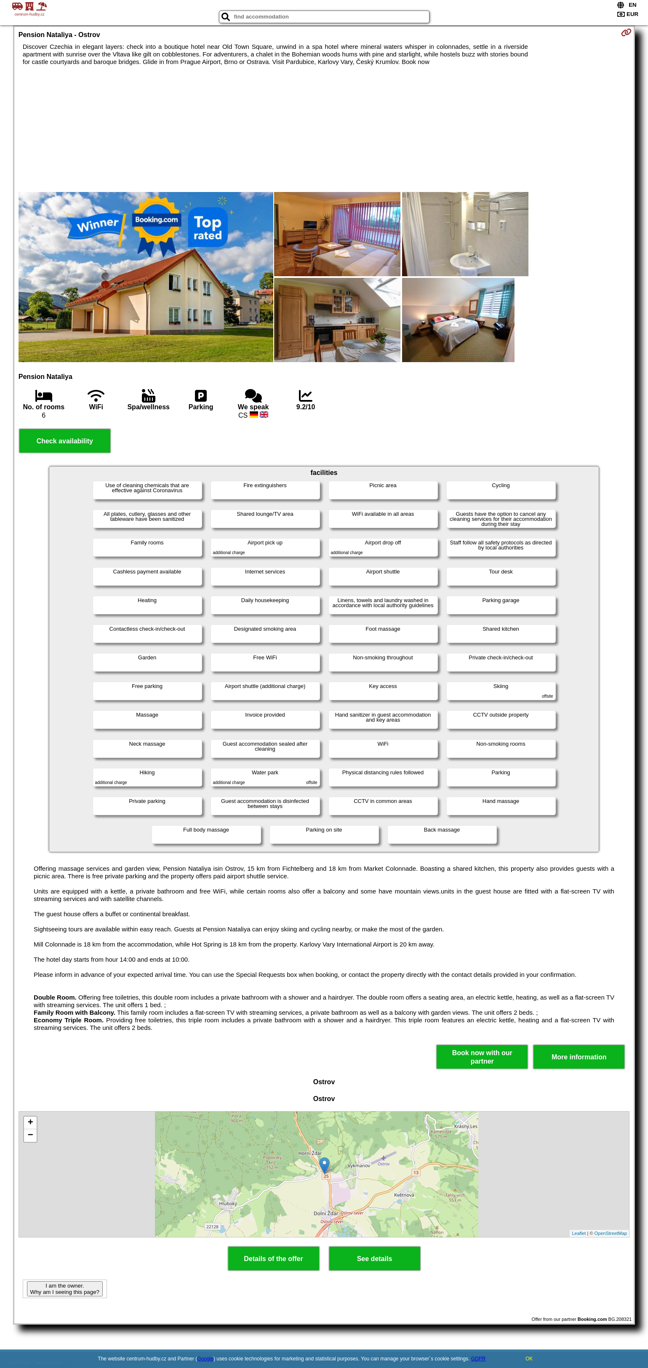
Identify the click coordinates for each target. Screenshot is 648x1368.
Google (205, 1359)
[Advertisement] (324, 129)
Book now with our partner (482, 1056)
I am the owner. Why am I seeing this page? (64, 1289)
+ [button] (30, 1123)
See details (374, 1258)
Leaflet (579, 1233)
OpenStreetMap (611, 1233)
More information (579, 1057)
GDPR (478, 1359)
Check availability (65, 441)
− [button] (30, 1135)
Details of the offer (273, 1258)
